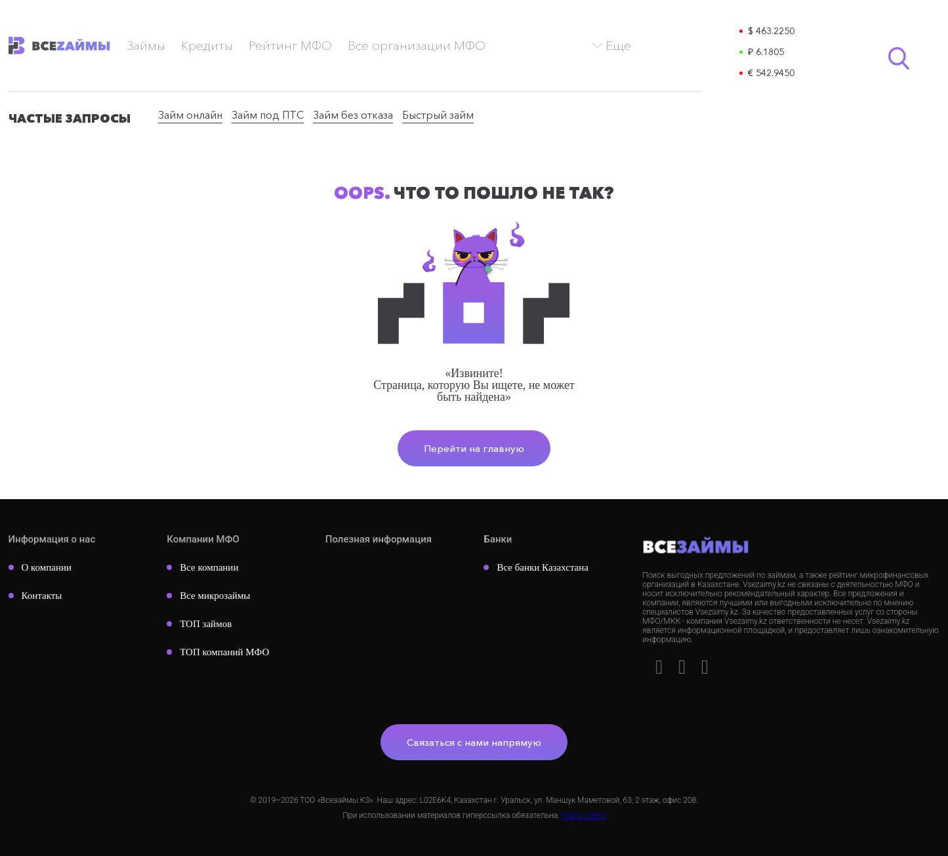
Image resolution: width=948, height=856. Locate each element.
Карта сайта (584, 815)
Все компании (209, 567)
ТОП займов (206, 624)
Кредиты (207, 45)
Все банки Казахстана (542, 567)
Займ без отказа (353, 114)
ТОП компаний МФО (224, 652)
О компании (47, 567)
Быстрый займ (438, 114)
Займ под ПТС (268, 114)
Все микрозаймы (215, 595)
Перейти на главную (474, 448)
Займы (146, 45)
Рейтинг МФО (290, 45)
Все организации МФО (416, 45)
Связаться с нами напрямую (474, 742)
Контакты (42, 595)
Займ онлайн (190, 114)
